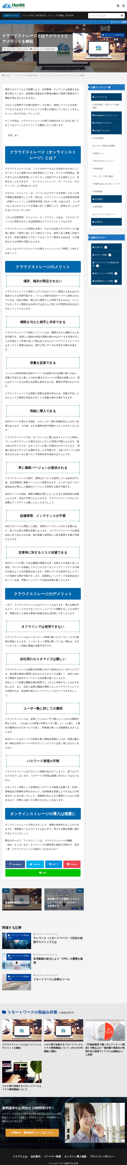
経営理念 (99, 205)
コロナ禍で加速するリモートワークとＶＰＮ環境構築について (21, 1083)
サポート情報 (103, 253)
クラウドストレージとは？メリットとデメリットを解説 (63, 75)
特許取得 (70, 15)
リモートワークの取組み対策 (43, 49)
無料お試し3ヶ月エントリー (107, 182)
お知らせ (101, 245)
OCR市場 (99, 137)
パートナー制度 (54, 1151)
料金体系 (99, 167)
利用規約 (99, 190)
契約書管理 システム (44, 15)
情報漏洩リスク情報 (106, 279)
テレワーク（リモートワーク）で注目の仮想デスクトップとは (57, 939)
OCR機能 (60, 15)
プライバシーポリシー (105, 213)
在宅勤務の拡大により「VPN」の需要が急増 (56, 958)
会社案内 (99, 198)
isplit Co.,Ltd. (71, 1157)
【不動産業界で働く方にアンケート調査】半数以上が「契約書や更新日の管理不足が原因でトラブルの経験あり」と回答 (104, 1047)
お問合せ (99, 220)
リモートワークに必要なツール (49, 979)
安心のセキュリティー (105, 160)
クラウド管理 (28, 15)
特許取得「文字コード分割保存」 (106, 106)
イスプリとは (101, 97)
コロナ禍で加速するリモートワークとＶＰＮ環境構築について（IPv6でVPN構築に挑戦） (63, 1047)
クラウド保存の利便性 (105, 145)
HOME (7, 75)
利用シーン (100, 152)
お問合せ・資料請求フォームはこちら (32, 1127)
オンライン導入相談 (104, 175)
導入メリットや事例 (106, 271)
